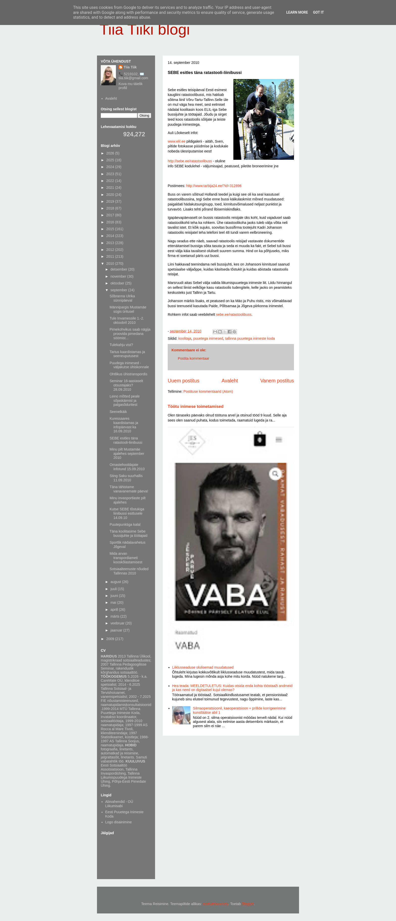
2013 (110, 243)
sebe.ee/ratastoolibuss (233, 314)
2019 (110, 201)
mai (113, 602)
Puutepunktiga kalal (125, 524)
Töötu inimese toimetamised (196, 406)
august (116, 582)
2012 (110, 250)
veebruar (117, 623)
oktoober (117, 283)
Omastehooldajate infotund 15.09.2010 (127, 467)
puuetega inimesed (208, 338)
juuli (114, 589)
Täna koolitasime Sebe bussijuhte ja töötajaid (128, 533)
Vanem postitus (277, 380)
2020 (110, 195)
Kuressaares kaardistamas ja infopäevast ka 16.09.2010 (124, 424)
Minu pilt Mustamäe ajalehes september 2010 (127, 453)
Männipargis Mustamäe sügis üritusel (128, 309)
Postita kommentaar (193, 358)
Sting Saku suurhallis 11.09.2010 (126, 478)
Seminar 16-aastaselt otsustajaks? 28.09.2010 (126, 385)
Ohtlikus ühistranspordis (128, 374)
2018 (110, 208)
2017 (110, 215)
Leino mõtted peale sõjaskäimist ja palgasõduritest (125, 400)
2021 (110, 188)
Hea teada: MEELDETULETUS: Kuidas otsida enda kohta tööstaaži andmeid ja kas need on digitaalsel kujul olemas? (232, 688)
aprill (114, 610)
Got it (318, 12)
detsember (119, 269)
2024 (110, 167)
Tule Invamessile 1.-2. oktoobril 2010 (127, 320)
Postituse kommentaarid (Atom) (208, 391)
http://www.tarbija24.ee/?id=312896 (213, 186)
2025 (110, 160)
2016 (110, 222)
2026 (110, 153)
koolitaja (184, 338)
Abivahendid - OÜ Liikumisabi (119, 804)
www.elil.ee (176, 141)
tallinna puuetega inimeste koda (250, 338)
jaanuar (116, 630)
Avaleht (229, 380)
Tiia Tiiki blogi (145, 29)
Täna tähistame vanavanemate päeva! (129, 489)
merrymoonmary (215, 904)
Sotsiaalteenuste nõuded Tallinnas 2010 (129, 571)
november (118, 276)
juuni (114, 596)
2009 (110, 639)
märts (115, 616)
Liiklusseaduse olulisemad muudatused (203, 667)
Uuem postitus (183, 380)
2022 (110, 181)
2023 (110, 174)
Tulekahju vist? (121, 345)
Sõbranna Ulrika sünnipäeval (122, 298)
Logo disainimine (118, 822)
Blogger (248, 904)
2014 (110, 236)
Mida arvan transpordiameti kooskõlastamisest (126, 557)
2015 (110, 229)
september (119, 290)
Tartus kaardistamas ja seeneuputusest (127, 354)
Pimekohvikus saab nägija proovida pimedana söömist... (130, 333)
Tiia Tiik (130, 67)
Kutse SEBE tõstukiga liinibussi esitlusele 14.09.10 (127, 513)
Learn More (297, 12)
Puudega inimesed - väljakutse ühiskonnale (129, 365)
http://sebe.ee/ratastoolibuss (190, 161)
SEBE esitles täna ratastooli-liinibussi (126, 440)
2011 (110, 256)
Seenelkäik (118, 412)
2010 (110, 263)
